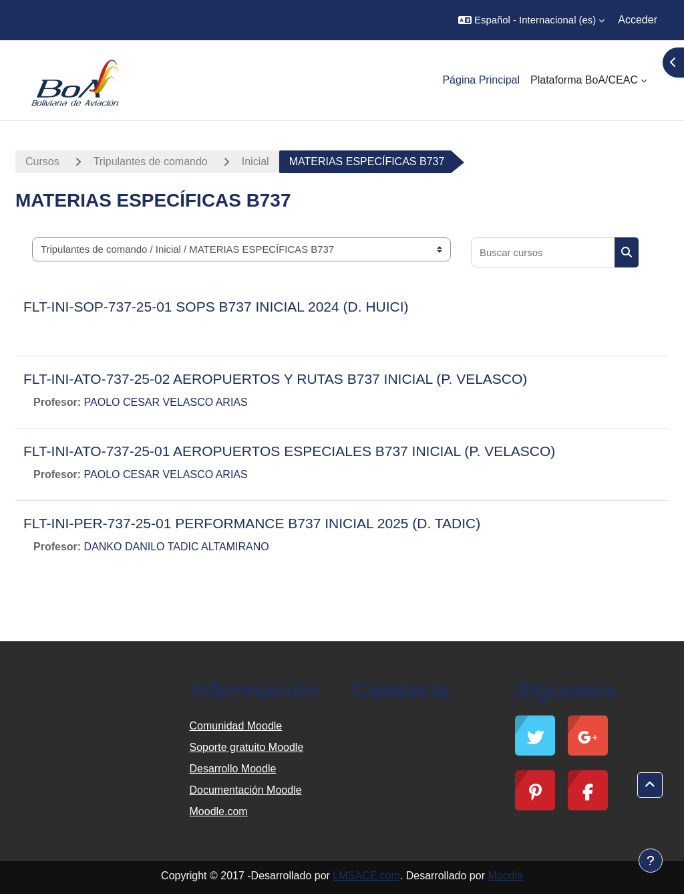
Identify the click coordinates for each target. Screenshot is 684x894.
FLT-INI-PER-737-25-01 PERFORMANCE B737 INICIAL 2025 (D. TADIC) (251, 523)
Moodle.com (219, 811)
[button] (531, 20)
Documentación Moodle (246, 790)
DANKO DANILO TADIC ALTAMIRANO (176, 546)
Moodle (505, 875)
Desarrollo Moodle (233, 768)
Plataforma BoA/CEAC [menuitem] (584, 80)
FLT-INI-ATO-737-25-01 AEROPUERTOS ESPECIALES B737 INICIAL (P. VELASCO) (289, 451)
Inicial (255, 161)
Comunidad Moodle (236, 726)
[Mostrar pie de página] (651, 861)
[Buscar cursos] (543, 252)
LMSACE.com (366, 875)
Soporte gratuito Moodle (247, 747)
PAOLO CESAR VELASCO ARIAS (166, 402)
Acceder (637, 19)
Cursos (42, 161)
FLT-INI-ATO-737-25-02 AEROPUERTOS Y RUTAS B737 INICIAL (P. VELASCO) (275, 378)
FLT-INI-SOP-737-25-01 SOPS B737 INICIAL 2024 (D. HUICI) (216, 306)
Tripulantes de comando (151, 161)
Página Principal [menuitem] (481, 80)
